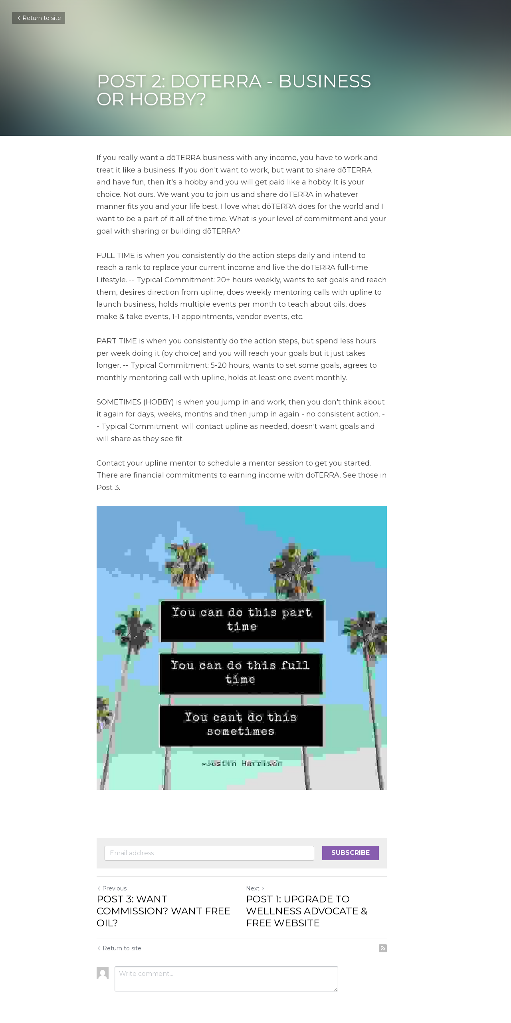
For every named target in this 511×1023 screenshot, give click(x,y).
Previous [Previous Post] (112, 872)
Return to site (38, 18)
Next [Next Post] (269, 872)
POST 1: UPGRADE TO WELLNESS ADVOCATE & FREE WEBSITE (334, 895)
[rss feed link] (410, 932)
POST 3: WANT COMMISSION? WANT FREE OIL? (169, 889)
